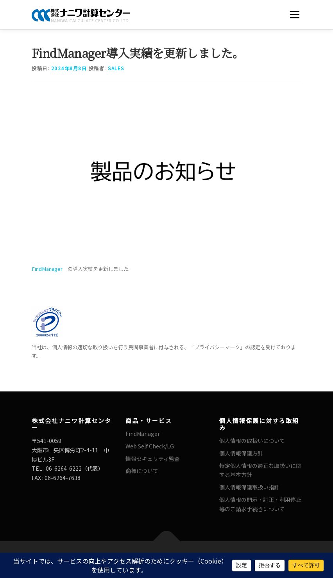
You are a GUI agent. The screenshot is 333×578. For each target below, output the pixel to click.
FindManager (47, 268)
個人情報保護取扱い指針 (249, 487)
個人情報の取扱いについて (252, 441)
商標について (141, 471)
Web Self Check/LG (149, 446)
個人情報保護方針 (241, 453)
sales (116, 68)
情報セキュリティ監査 (152, 458)
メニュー (294, 14)
